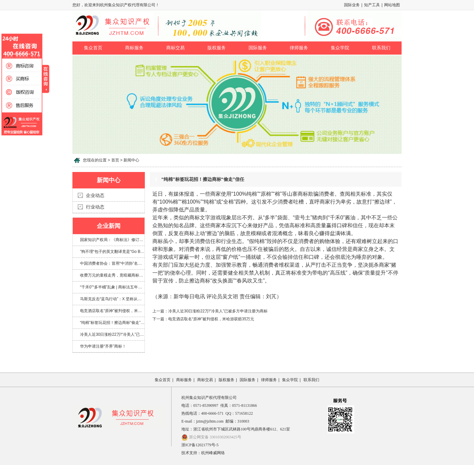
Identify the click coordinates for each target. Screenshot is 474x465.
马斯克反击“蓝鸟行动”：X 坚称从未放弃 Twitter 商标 (112, 299)
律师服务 (299, 47)
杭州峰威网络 (213, 453)
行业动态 (95, 207)
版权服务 (216, 47)
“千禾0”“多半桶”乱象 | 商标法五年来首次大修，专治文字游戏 (112, 287)
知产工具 (372, 5)
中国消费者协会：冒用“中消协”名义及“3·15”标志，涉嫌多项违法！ (112, 263)
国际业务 (352, 5)
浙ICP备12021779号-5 (200, 445)
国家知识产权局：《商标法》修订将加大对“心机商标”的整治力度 (112, 239)
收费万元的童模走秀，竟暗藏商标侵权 (112, 275)
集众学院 (340, 47)
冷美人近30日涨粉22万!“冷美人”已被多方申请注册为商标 (112, 334)
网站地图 (392, 5)
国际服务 (258, 47)
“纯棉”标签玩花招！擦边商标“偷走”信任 (112, 322)
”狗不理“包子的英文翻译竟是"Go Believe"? (112, 251)
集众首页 (93, 47)
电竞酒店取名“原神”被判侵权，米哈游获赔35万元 (112, 310)
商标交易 (175, 47)
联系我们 (381, 47)
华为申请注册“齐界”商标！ (103, 346)
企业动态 (95, 195)
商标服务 (134, 47)
